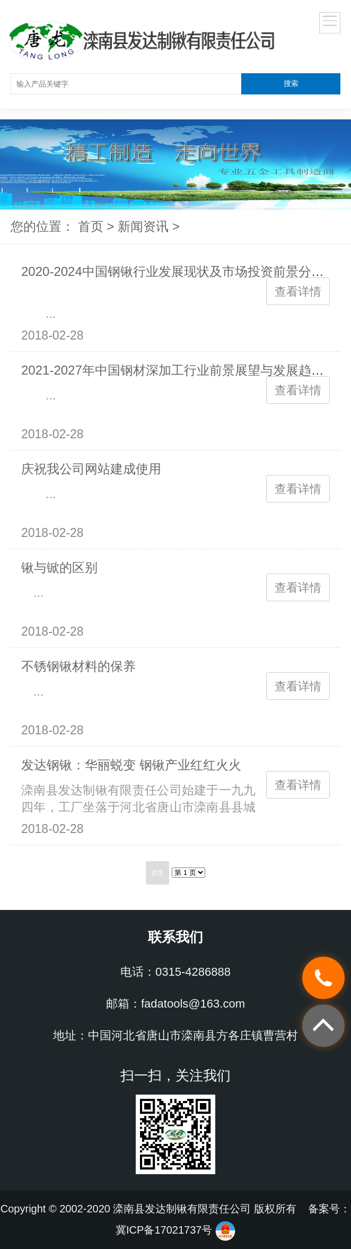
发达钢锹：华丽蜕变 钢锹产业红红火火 (131, 765)
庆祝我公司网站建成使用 (91, 469)
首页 (90, 226)
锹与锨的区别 (59, 567)
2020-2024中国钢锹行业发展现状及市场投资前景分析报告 (185, 271)
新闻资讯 (143, 226)
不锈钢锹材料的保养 (78, 666)
